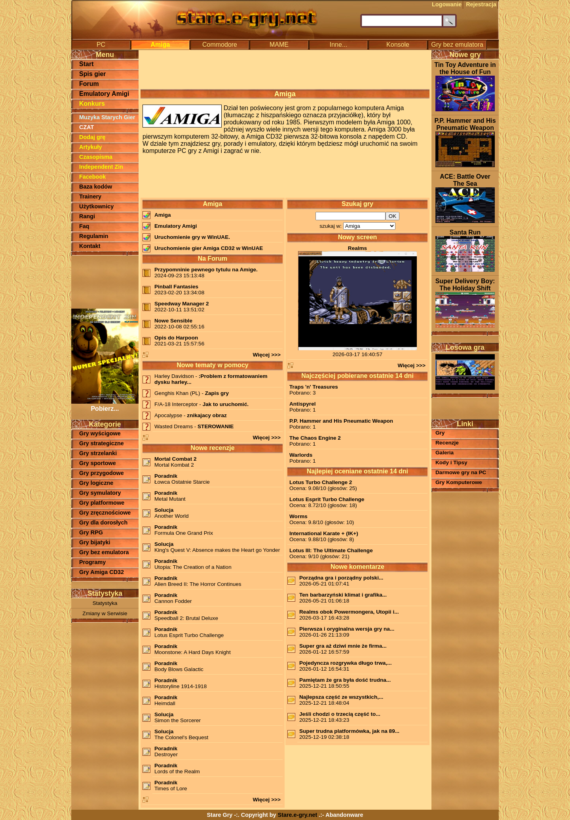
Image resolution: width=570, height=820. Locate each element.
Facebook (92, 177)
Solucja (163, 510)
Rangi (87, 216)
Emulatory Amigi (104, 93)
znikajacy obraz (207, 415)
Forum (89, 83)
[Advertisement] (105, 281)
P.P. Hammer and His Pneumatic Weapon (341, 421)
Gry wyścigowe (100, 433)
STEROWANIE (216, 426)
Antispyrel (302, 404)
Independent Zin (101, 167)
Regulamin (93, 236)
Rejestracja (481, 4)
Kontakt (90, 246)
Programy (92, 562)
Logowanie (447, 4)
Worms (298, 516)
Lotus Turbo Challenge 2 (320, 482)
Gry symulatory (100, 493)
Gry (440, 433)
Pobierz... (105, 405)
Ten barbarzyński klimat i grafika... (343, 595)
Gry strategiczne (101, 443)
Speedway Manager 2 (181, 304)
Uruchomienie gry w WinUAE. (192, 237)
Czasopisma (95, 157)
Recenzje (447, 443)
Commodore (219, 44)
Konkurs (92, 103)
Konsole (397, 44)
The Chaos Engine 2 (315, 438)
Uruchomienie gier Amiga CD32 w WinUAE (208, 248)
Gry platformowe (101, 503)
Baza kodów (95, 186)
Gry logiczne (96, 483)
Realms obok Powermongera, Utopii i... (349, 612)
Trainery (90, 196)
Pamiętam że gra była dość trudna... (345, 680)
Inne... (338, 44)
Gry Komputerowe (458, 482)
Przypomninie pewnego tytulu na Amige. (206, 270)
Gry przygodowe (101, 473)
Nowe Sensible (173, 321)
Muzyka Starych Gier (107, 117)
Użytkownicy (96, 206)
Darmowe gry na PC (460, 472)
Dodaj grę (92, 137)
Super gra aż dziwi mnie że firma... (343, 646)
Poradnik (165, 476)
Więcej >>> (267, 355)
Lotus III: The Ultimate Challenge (331, 550)
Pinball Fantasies (176, 287)
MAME (279, 44)
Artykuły (90, 147)
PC (101, 44)
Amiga (160, 44)
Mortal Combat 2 (175, 459)
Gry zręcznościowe (105, 512)
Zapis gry (217, 393)
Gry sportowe (97, 463)
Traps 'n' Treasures (313, 387)
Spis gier (92, 74)
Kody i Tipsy (451, 462)
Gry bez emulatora (457, 44)
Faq (84, 226)
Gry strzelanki (98, 453)
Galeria (444, 453)
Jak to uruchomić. (226, 404)
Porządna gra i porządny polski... (341, 578)
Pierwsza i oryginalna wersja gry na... (346, 629)
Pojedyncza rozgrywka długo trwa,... (345, 663)
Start (86, 64)
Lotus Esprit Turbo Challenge (326, 499)
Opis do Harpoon (176, 338)
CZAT (86, 127)
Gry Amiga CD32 (101, 572)
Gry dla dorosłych (103, 522)
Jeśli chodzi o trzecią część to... (339, 714)
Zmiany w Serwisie (104, 613)
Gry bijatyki (94, 542)
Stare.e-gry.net (297, 815)
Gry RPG (91, 532)
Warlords (300, 455)
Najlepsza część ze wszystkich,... (341, 697)
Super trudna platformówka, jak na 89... (349, 731)
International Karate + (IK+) (323, 533)
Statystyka (105, 603)
